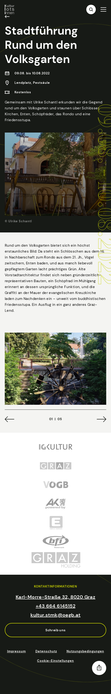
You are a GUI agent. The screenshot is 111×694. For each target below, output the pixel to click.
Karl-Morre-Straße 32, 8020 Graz (55, 597)
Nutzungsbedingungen (85, 651)
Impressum (16, 651)
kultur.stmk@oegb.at (55, 615)
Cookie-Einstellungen (55, 661)
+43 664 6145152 (55, 606)
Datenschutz (46, 651)
